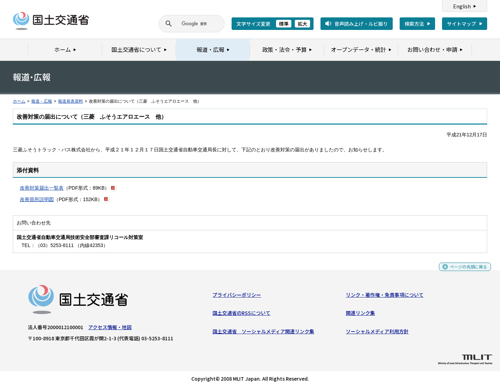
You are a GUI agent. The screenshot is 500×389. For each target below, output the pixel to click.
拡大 (302, 23)
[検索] (183, 23)
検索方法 (414, 23)
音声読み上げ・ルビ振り (361, 23)
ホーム (19, 101)
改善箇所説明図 (37, 199)
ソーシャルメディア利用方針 (377, 333)
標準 (284, 23)
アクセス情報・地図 (110, 328)
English (462, 6)
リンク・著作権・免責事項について (385, 296)
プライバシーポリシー (236, 296)
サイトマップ (461, 23)
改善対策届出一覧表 (42, 188)
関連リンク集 (360, 314)
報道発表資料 (70, 101)
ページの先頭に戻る (465, 271)
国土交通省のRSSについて (241, 314)
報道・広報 (41, 101)
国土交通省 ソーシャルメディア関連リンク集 (263, 333)
